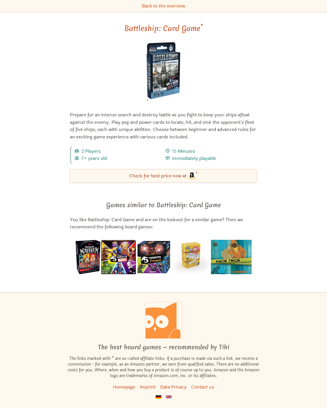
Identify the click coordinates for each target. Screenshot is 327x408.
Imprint (148, 387)
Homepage (124, 387)
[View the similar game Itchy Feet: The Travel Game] (191, 257)
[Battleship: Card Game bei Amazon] (163, 74)
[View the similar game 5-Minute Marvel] (118, 257)
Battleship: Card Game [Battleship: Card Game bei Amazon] (163, 28)
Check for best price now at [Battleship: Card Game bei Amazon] (163, 175)
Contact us (202, 387)
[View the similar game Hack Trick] (231, 257)
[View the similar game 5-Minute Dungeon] (153, 257)
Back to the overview (163, 5)
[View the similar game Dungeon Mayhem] (88, 257)
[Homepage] (163, 320)
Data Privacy (173, 387)
